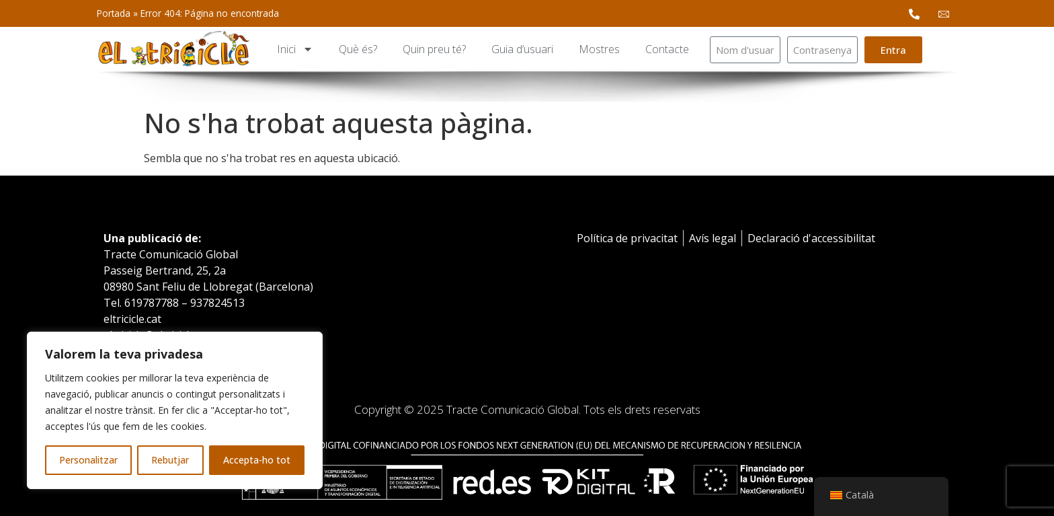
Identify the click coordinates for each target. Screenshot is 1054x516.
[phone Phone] (914, 13)
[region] (175, 410)
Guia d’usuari (522, 49)
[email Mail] (944, 13)
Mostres (599, 49)
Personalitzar (88, 459)
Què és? (358, 49)
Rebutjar (170, 459)
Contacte (667, 49)
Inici (295, 49)
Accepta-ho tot (256, 459)
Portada (113, 13)
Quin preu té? (434, 49)
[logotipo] (174, 49)
